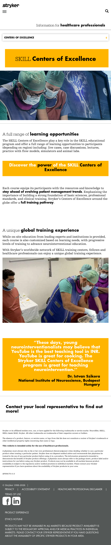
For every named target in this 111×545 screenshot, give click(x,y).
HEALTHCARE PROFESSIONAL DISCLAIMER (80, 489)
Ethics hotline (13, 519)
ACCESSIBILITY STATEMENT (36, 489)
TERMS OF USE (13, 494)
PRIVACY (9, 489)
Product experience (17, 512)
